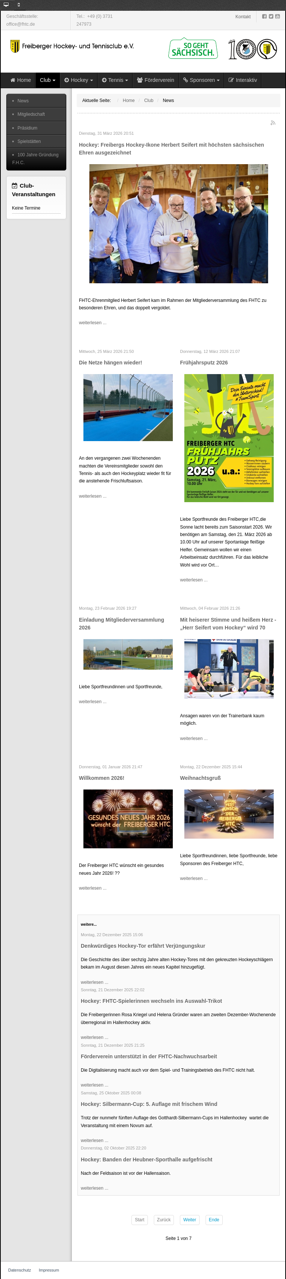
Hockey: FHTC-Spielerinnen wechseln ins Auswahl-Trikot (151, 1001)
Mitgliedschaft (31, 114)
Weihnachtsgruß (200, 778)
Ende (214, 1219)
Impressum (49, 1270)
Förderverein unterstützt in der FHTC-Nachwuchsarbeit (149, 1056)
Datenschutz (19, 1270)
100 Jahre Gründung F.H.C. (35, 158)
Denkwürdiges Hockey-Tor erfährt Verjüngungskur (143, 946)
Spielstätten (29, 141)
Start (139, 1219)
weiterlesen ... (93, 322)
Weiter (189, 1219)
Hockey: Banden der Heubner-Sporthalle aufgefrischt (146, 1159)
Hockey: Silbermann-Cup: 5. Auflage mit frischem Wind (149, 1104)
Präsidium (27, 128)
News (23, 100)
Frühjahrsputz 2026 (204, 363)
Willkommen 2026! (101, 778)
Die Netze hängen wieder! (110, 363)
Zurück (164, 1219)
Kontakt (243, 16)
